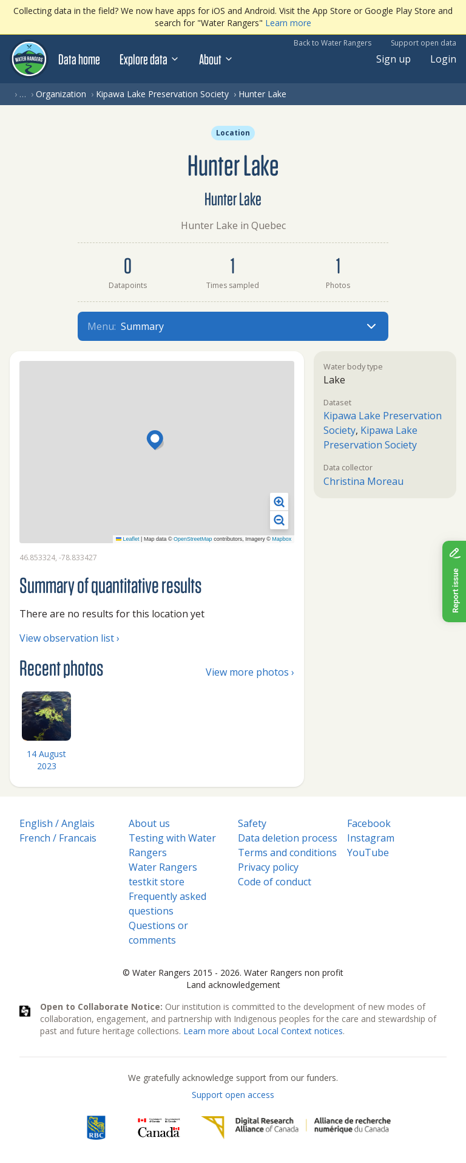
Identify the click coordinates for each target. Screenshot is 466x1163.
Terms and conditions (287, 852)
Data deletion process (287, 838)
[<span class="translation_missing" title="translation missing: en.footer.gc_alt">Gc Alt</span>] (159, 1128)
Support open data (423, 43)
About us (149, 823)
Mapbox (281, 539)
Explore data (150, 58)
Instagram (370, 838)
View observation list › (69, 638)
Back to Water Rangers (332, 43)
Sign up (393, 59)
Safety (252, 823)
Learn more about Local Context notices (263, 1031)
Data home (79, 58)
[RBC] (96, 1128)
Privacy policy (268, 867)
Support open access (233, 1094)
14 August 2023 (46, 760)
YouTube (368, 852)
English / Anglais (57, 823)
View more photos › (250, 672)
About (216, 58)
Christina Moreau (363, 481)
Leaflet (128, 539)
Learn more (288, 23)
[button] (156, 441)
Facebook (369, 823)
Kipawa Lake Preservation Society (162, 94)
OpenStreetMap (193, 539)
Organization (61, 94)
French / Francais (57, 838)
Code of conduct (274, 881)
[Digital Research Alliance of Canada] (295, 1128)
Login (443, 59)
